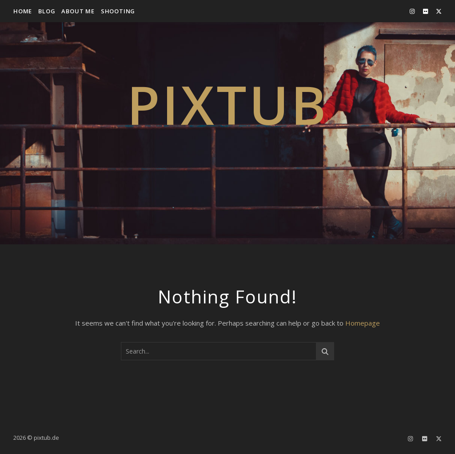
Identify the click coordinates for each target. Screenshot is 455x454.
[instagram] (413, 11)
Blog (46, 11)
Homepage (362, 323)
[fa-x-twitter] (439, 11)
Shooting (118, 11)
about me (77, 11)
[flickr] (426, 11)
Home (22, 11)
